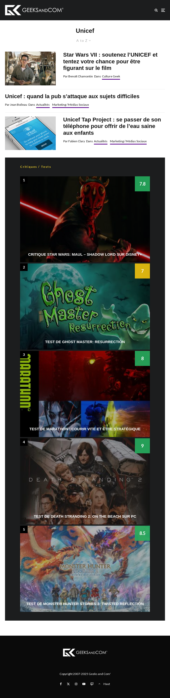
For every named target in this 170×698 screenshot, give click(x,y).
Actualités (43, 104)
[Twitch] (92, 684)
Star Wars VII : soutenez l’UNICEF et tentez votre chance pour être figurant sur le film (110, 61)
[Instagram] (76, 684)
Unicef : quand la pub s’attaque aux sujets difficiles (72, 96)
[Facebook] (61, 684)
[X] (68, 684)
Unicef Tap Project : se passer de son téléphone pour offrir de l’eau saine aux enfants (112, 126)
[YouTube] (84, 684)
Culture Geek (111, 76)
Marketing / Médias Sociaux (70, 104)
